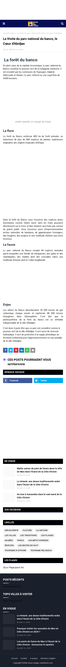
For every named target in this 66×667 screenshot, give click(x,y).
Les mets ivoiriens (38, 540)
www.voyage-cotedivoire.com (40, 663)
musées (9, 540)
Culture (27, 530)
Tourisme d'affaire (15, 550)
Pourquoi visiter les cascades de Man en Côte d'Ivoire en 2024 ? (37, 630)
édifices (9, 545)
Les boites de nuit (28, 545)
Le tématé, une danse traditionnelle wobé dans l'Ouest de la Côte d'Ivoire (38, 483)
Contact (24, 658)
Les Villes (10, 535)
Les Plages (47, 535)
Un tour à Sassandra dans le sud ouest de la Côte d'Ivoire (39, 496)
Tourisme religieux (41, 550)
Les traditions (28, 535)
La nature (42, 530)
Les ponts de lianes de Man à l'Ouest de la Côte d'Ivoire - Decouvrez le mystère (38, 643)
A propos (34, 658)
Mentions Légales (48, 658)
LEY (6, 49)
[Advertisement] (33, 15)
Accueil (6, 33)
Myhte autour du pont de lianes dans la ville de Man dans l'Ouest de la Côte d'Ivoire (39, 470)
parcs (13, 33)
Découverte (11, 530)
